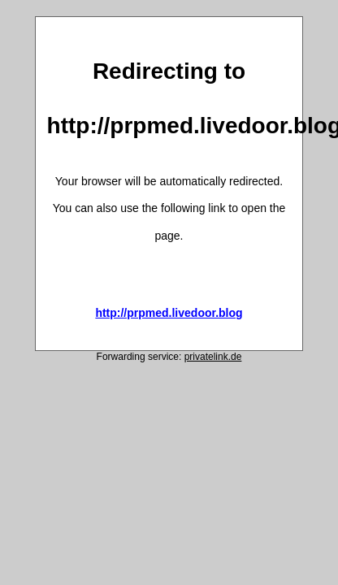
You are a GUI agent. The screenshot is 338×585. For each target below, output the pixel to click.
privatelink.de (213, 356)
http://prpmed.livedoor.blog (168, 312)
